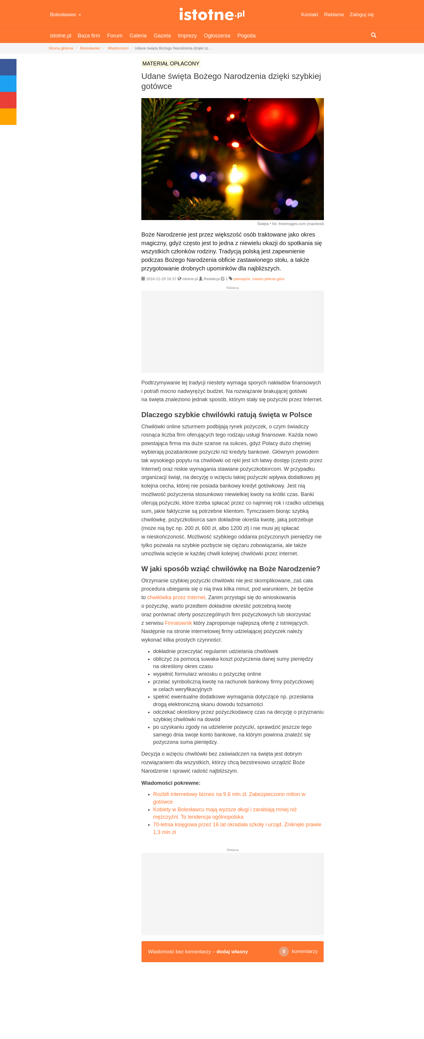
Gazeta (162, 36)
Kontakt (309, 14)
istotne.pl (212, 14)
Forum (114, 36)
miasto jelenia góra (268, 279)
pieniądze (242, 279)
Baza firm (89, 36)
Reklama (334, 14)
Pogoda (246, 36)
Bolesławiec (65, 14)
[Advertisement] (232, 334)
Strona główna (61, 48)
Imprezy (187, 36)
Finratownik (178, 623)
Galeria (138, 36)
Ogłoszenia (217, 36)
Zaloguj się (362, 14)
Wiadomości (118, 48)
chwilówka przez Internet (176, 597)
